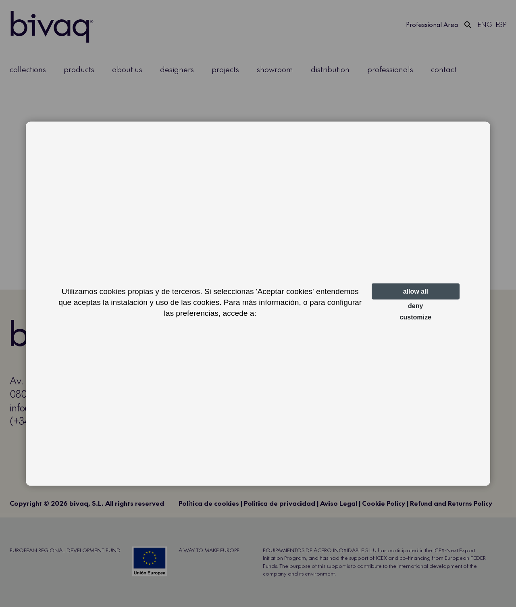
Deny (415, 305)
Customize (415, 317)
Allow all (415, 291)
